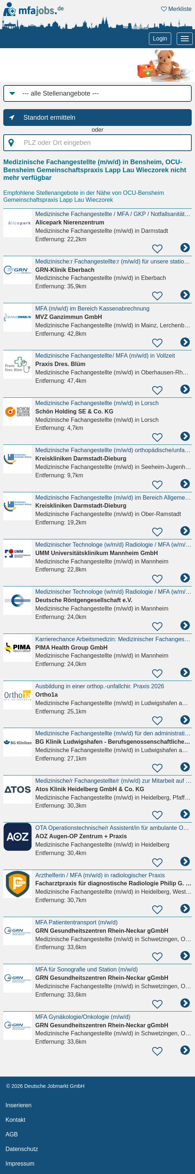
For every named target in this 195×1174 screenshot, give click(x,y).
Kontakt (15, 1120)
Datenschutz (21, 1149)
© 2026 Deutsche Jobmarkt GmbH (45, 1086)
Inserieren (18, 1105)
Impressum (19, 1163)
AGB (11, 1134)
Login (160, 38)
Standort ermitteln (49, 117)
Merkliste (176, 9)
